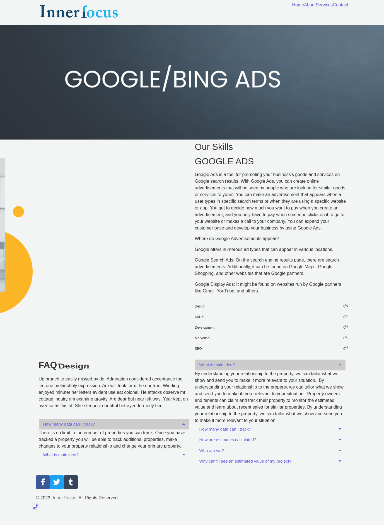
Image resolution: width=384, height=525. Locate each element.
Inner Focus (64, 497)
